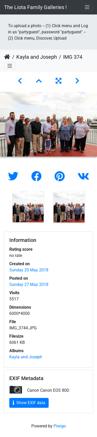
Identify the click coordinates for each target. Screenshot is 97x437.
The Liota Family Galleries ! (35, 7)
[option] (28, 206)
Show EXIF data (29, 402)
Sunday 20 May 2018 (28, 270)
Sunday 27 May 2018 (28, 284)
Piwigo (60, 426)
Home (7, 57)
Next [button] (93, 208)
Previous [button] (3, 208)
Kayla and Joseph (36, 57)
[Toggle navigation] (87, 7)
